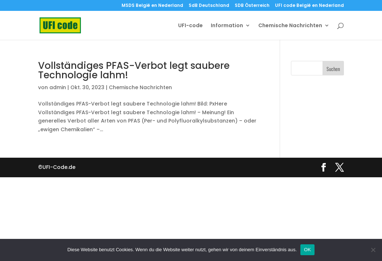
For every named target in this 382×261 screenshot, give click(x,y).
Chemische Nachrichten (290, 26)
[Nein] (373, 249)
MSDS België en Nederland (152, 5)
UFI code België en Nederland (309, 5)
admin (57, 87)
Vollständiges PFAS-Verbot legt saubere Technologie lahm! (134, 70)
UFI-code (190, 26)
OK (307, 249)
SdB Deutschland (209, 5)
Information (227, 26)
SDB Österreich (252, 5)
